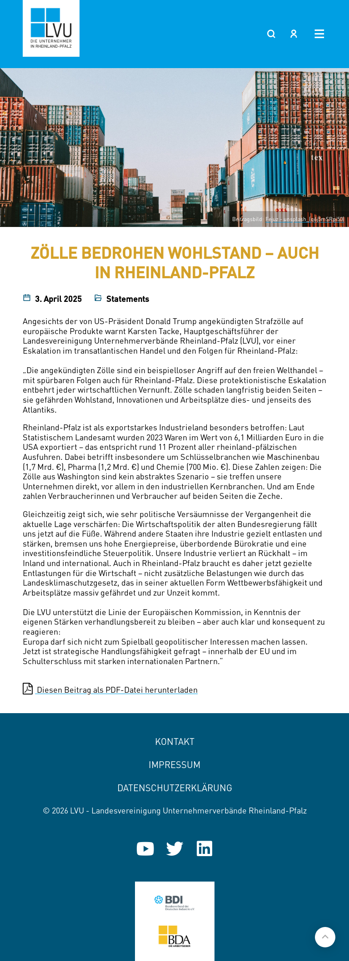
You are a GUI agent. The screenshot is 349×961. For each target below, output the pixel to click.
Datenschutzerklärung (174, 787)
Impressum (174, 764)
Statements (127, 299)
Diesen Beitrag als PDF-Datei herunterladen (110, 689)
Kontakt (174, 741)
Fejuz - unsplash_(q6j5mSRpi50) (304, 219)
